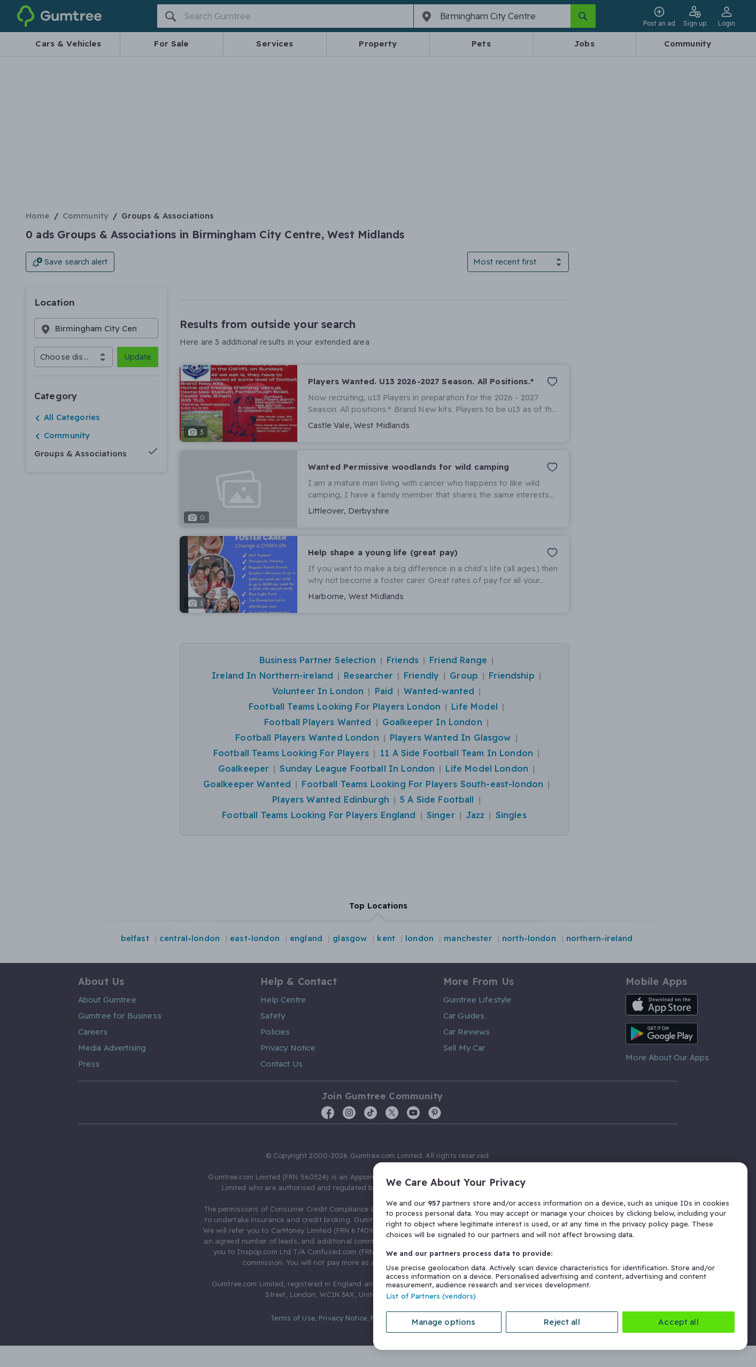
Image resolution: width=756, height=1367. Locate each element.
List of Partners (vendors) (431, 1296)
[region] (560, 1256)
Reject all (562, 1322)
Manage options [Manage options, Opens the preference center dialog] (443, 1322)
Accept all (678, 1322)
